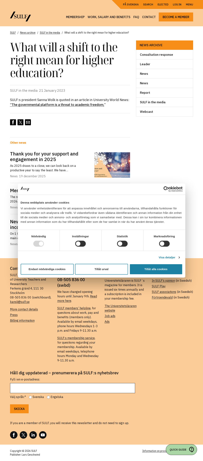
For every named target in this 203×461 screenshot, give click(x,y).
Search (148, 4)
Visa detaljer (167, 257)
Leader (145, 64)
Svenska (38, 397)
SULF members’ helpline (74, 308)
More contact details (24, 309)
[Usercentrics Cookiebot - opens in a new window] (166, 189)
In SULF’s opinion (163, 280)
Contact (149, 17)
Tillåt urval (101, 269)
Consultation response (156, 55)
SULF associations (164, 292)
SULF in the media (153, 102)
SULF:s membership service (76, 338)
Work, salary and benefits (109, 17)
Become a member (176, 17)
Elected (163, 4)
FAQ (136, 17)
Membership (75, 17)
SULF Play (159, 286)
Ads (107, 321)
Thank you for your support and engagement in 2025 (44, 156)
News (144, 74)
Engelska (57, 397)
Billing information (22, 320)
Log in (177, 4)
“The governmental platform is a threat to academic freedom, (57, 105)
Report (145, 93)
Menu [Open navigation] (189, 4)
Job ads (110, 316)
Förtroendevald (162, 297)
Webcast (146, 112)
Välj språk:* (18, 397)
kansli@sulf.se (20, 302)
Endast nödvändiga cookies (47, 269)
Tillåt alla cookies (155, 269)
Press (14, 315)
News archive (151, 45)
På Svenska (131, 4)
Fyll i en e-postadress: (25, 379)
